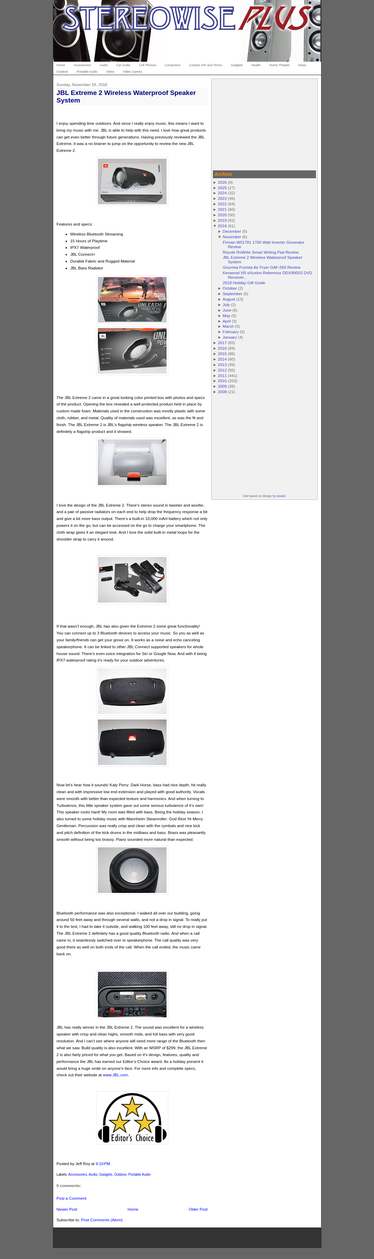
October (230, 288)
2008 (222, 391)
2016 (222, 348)
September (232, 293)
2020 (222, 215)
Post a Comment (72, 1198)
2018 (222, 225)
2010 (222, 380)
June (227, 310)
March (228, 326)
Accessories (77, 1174)
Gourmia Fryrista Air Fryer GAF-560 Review (262, 267)
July (226, 304)
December (232, 231)
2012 (222, 370)
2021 (222, 209)
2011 (222, 375)
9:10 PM (102, 1163)
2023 (222, 198)
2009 (222, 386)
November (232, 236)
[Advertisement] (264, 123)
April (226, 321)
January (230, 337)
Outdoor (120, 1174)
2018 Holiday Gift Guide (244, 282)
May (226, 315)
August (229, 299)
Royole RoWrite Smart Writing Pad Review (261, 252)
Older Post (198, 1209)
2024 (222, 193)
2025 (222, 187)
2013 (222, 364)
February (231, 331)
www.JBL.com (115, 1075)
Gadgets (105, 1174)
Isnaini (281, 496)
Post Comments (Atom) (102, 1220)
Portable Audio (139, 1174)
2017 (222, 342)
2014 (222, 359)
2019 (222, 220)
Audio (93, 1174)
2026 (222, 182)
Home (133, 1209)
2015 (222, 353)
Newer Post (67, 1209)
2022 (222, 204)
